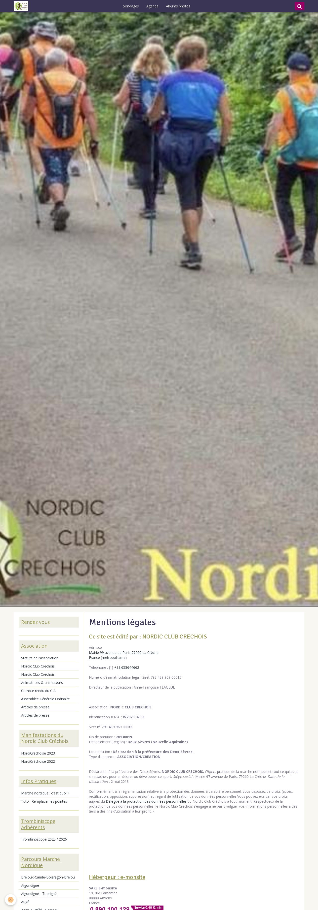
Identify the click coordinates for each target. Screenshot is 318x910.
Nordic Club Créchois (38, 666)
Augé (25, 901)
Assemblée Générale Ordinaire (45, 699)
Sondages (131, 6)
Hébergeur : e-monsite (117, 877)
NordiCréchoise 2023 (38, 753)
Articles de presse (35, 707)
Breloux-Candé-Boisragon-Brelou (48, 877)
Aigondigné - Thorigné (39, 893)
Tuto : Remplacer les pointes (44, 801)
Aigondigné (30, 885)
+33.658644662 (126, 667)
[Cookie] (10, 899)
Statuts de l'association (39, 658)
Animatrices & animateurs (42, 682)
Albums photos (178, 6)
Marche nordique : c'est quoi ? (45, 793)
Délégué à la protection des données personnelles (146, 801)
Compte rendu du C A (38, 690)
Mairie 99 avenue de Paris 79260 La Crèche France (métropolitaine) (124, 655)
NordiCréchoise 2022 (38, 761)
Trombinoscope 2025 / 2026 (44, 839)
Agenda (152, 6)
